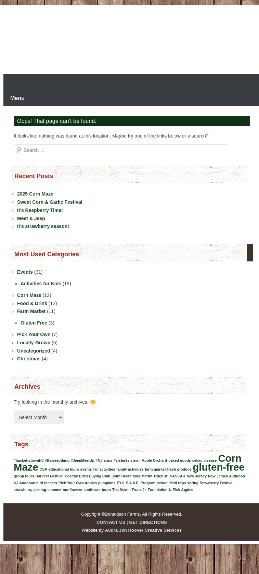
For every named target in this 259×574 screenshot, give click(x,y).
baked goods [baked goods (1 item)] (179, 460)
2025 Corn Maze (35, 194)
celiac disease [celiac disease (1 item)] (204, 460)
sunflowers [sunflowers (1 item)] (72, 490)
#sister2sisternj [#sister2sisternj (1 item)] (127, 460)
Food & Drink (32, 303)
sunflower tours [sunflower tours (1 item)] (97, 490)
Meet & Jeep (31, 218)
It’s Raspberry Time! (40, 210)
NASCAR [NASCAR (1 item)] (177, 476)
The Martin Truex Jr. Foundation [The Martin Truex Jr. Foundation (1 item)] (140, 490)
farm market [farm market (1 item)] (155, 469)
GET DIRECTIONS (148, 522)
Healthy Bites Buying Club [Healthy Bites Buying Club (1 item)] (87, 476)
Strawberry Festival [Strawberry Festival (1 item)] (216, 483)
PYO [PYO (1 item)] (121, 483)
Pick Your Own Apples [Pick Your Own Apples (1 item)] (78, 483)
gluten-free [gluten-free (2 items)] (219, 467)
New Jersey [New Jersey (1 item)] (196, 476)
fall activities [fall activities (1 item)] (104, 469)
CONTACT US (110, 522)
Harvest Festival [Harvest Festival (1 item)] (50, 476)
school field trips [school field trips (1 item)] (171, 483)
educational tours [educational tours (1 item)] (64, 469)
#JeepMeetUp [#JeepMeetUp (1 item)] (82, 460)
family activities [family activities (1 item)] (129, 469)
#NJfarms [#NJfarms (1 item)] (104, 460)
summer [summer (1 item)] (55, 490)
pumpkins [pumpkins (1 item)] (106, 483)
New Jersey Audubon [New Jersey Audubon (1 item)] (226, 476)
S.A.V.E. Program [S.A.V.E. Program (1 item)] (141, 483)
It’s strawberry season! (43, 226)
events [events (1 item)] (86, 469)
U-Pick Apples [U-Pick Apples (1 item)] (181, 490)
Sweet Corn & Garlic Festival (49, 202)
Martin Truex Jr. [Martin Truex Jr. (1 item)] (154, 476)
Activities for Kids (41, 283)
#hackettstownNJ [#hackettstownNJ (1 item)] (29, 460)
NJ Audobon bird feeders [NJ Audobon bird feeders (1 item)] (35, 483)
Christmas (28, 358)
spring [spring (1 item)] (192, 483)
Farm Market (31, 311)
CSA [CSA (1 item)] (44, 469)
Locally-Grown (33, 342)
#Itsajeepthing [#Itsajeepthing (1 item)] (57, 460)
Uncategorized (33, 351)
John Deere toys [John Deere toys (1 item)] (126, 476)
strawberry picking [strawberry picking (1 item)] (30, 490)
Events (25, 272)
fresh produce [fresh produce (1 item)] (179, 469)
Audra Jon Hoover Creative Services (143, 530)
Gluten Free (34, 323)
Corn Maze (29, 295)
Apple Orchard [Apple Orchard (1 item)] (154, 460)
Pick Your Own (34, 334)
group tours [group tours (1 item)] (24, 476)
